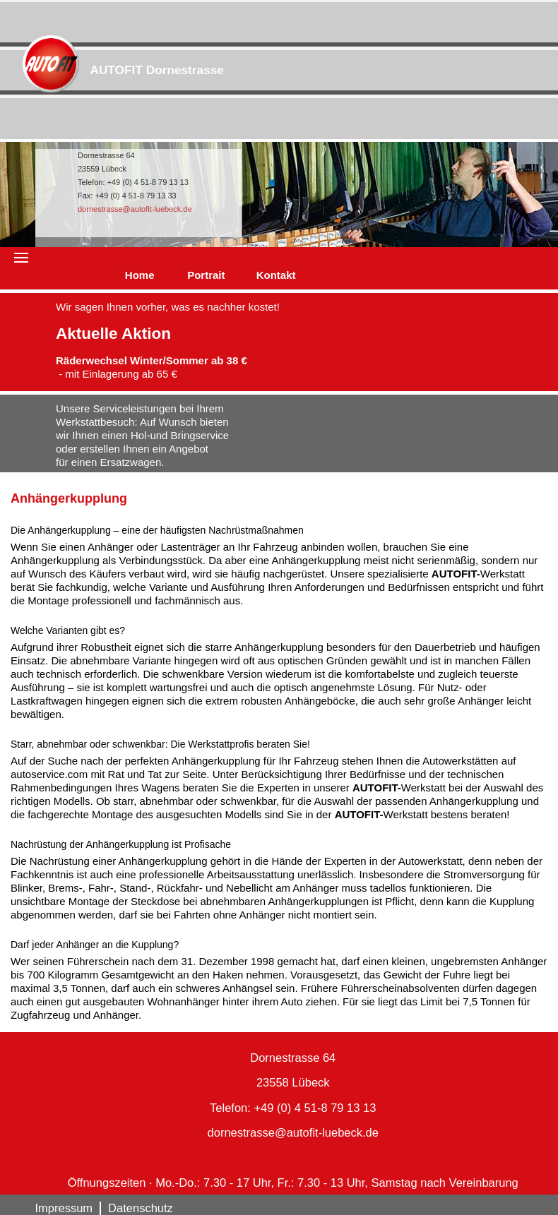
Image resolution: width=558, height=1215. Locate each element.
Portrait (206, 275)
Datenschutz (140, 1208)
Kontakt (276, 275)
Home (140, 275)
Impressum (64, 1208)
